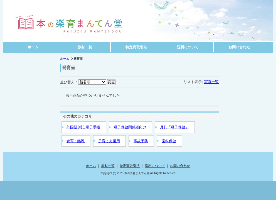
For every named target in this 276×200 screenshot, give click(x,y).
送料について (188, 47)
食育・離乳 (75, 141)
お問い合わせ (239, 47)
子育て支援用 (109, 141)
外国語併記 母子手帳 (83, 127)
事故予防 (141, 141)
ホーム (33, 47)
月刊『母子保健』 (174, 127)
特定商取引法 (136, 47)
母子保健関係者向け (130, 127)
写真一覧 (211, 82)
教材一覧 (85, 47)
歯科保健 (169, 141)
